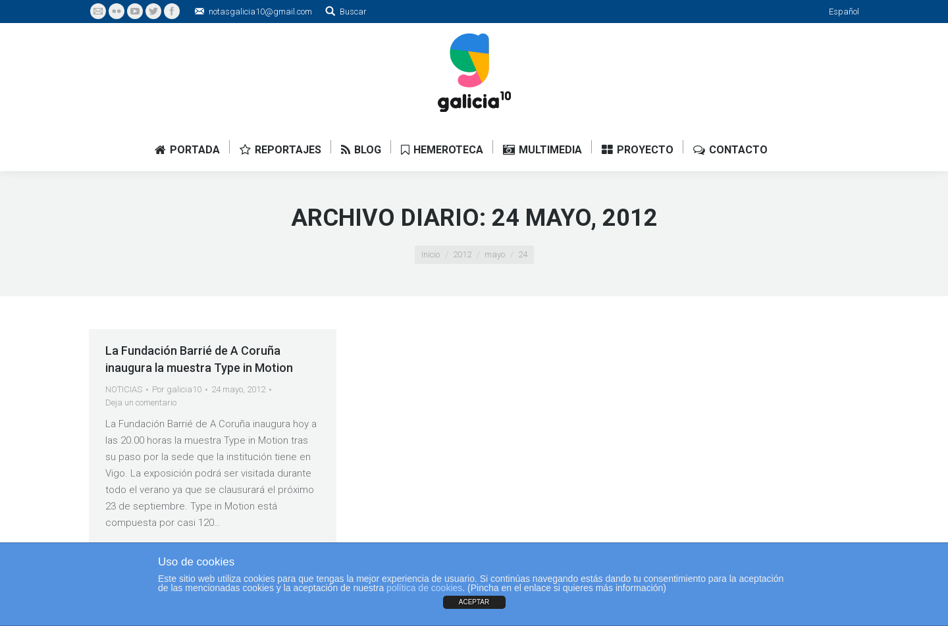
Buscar (353, 11)
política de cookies (424, 588)
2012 (462, 254)
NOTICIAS (123, 389)
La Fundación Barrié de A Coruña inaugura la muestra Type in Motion (199, 359)
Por (176, 389)
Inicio (430, 254)
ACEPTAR (474, 602)
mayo (495, 254)
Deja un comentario (140, 402)
